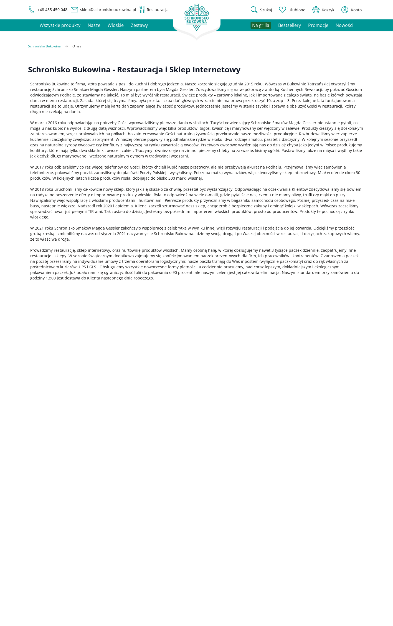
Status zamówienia (337, 495)
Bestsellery (289, 25)
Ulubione (328, 485)
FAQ (279, 531)
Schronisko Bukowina (44, 46)
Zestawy (139, 25)
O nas (325, 540)
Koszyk (326, 476)
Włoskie (116, 25)
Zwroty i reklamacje (293, 567)
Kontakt (327, 531)
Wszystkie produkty (60, 25)
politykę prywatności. (147, 377)
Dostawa (283, 540)
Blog (324, 549)
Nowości (344, 25)
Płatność (283, 549)
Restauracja (286, 504)
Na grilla (283, 485)
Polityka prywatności (241, 387)
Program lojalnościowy (296, 558)
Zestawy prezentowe (294, 495)
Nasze (94, 25)
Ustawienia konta (336, 467)
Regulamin (330, 558)
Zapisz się (269, 372)
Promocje (318, 25)
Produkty (283, 467)
